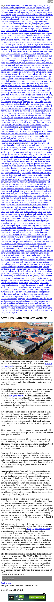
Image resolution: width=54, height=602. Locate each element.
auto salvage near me (28, 65)
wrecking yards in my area (18, 303)
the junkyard (14, 285)
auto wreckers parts (31, 97)
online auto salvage (25, 228)
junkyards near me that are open (30, 200)
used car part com (19, 292)
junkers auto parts (41, 163)
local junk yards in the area (26, 212)
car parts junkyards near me (12, 115)
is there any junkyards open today (36, 138)
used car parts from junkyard (38, 292)
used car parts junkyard (10, 294)
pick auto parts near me (26, 244)
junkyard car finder (43, 168)
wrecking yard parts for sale (25, 301)
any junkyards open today (36, 12)
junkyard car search (12, 173)
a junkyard (41, 5)
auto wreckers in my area (42, 95)
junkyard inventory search (38, 175)
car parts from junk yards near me (37, 113)
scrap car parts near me (15, 278)
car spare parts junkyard (25, 120)
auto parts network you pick (19, 44)
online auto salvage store (17, 230)
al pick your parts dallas (25, 8)
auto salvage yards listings (32, 86)
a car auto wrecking (28, 5)
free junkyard (40, 134)
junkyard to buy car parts (41, 193)
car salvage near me (33, 115)
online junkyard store (25, 232)
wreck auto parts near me (36, 299)
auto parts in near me (19, 37)
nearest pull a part (13, 225)
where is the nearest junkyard (13, 299)
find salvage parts (34, 131)
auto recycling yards (21, 58)
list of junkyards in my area (20, 209)
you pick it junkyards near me (22, 305)
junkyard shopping (35, 191)
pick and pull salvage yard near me (30, 241)
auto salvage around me (25, 60)
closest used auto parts (10, 127)
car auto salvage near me (11, 108)
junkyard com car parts (41, 173)
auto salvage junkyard (10, 65)
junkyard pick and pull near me (13, 191)
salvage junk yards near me (24, 262)
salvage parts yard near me (15, 264)
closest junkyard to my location (36, 124)
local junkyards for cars (37, 214)
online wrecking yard (9, 237)
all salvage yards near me (15, 10)
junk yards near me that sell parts (23, 157)
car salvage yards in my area (25, 118)
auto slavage (26, 95)
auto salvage (10, 60)
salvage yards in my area (35, 271)
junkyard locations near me (28, 177)
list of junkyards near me (42, 209)
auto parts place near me (42, 44)
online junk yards (35, 230)
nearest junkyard (28, 221)
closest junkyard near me (34, 122)
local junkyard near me (18, 214)
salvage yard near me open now (29, 266)
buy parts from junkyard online (13, 104)
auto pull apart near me (18, 56)
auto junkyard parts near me (20, 24)
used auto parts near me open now (19, 289)
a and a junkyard (12, 5)
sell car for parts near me (29, 283)
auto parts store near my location (26, 51)
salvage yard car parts (36, 264)
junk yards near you (17, 159)
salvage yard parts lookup (26, 269)
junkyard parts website (42, 189)
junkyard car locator (9, 170)
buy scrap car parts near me (16, 106)
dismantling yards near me (31, 127)
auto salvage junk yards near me (39, 63)
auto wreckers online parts (11, 97)
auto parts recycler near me (30, 47)
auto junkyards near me (28, 26)
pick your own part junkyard (27, 248)
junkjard (4, 166)
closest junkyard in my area (12, 122)
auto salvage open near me (26, 69)
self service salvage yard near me (33, 280)
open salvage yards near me (30, 237)
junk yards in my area (18, 150)
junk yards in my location (37, 150)
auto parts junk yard (37, 37)
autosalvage (6, 102)
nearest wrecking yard (30, 225)
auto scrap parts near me (11, 92)
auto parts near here (15, 42)
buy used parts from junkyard (40, 106)
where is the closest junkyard (36, 296)
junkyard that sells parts (20, 193)
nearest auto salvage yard (21, 218)
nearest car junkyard (40, 218)
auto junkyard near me (18, 21)
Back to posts (6, 583)
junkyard (12, 166)
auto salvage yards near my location (15, 90)
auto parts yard (46, 51)
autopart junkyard (41, 99)
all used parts (31, 10)
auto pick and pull (28, 53)
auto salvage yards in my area (31, 83)
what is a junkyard (16, 296)
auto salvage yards (44, 81)
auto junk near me (36, 19)
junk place (11, 145)
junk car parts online (9, 140)
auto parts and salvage (28, 31)
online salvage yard (14, 234)
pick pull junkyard (23, 246)
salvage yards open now (23, 276)
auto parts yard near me (10, 53)
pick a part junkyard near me (23, 239)
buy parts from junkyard (41, 102)
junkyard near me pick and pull (37, 182)
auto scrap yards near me (32, 92)
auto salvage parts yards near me (14, 74)
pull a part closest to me (21, 255)
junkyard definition (9, 175)
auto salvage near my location (26, 67)
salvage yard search (16, 271)
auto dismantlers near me (21, 17)
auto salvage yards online (41, 90)
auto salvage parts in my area (18, 72)
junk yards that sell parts (23, 163)
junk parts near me (33, 143)
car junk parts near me (31, 108)
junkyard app (22, 166)
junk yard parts (38, 145)
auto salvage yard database (25, 79)
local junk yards (7, 212)
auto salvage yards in (9, 83)
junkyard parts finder (9, 186)
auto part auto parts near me (16, 28)
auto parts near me (31, 42)
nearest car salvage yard (10, 221)
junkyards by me (20, 198)
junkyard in (22, 175)
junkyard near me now (14, 182)
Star (11, 579)
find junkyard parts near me (25, 129)
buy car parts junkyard (21, 102)
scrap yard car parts (34, 278)
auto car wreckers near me (27, 14)
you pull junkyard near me (19, 310)
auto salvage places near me (39, 74)
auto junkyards (38, 24)
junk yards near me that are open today (16, 154)
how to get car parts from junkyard (27, 136)
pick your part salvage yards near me (31, 250)
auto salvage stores (32, 76)
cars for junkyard (43, 120)
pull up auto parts (12, 260)
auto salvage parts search (42, 72)
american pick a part (17, 12)
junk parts (20, 143)
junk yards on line (33, 159)
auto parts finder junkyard (28, 35)
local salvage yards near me (30, 216)
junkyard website (25, 195)
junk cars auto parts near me (30, 140)
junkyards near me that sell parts (19, 205)
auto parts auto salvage (42, 33)
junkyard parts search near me (19, 189)
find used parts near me (24, 134)
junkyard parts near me (28, 186)
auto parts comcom (9, 35)
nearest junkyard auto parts (22, 223)
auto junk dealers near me (17, 19)
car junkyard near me (28, 111)
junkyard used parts (9, 195)
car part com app (15, 113)
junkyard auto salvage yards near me (19, 168)
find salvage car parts (17, 131)
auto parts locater (28, 40)
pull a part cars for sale (30, 253)
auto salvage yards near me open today (35, 88)
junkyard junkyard (8, 177)
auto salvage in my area (15, 63)
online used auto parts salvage (35, 234)
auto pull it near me (36, 56)
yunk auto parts (11, 312)
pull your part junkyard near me (32, 260)
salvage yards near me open (24, 273)
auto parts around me (23, 33)
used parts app (27, 294)
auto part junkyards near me (39, 28)
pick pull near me (39, 246)
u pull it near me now (29, 285)
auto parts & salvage (9, 31)
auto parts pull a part (9, 47)
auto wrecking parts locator (22, 99)
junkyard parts (45, 184)
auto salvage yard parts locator (23, 81)
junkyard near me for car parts (20, 179)
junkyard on (34, 184)
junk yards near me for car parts (38, 152)
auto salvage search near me (12, 76)
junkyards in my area (36, 198)
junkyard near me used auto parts (14, 184)
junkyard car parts (25, 170)
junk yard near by (24, 145)
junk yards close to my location (30, 147)
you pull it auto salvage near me (21, 308)
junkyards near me (8, 200)
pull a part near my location (16, 257)
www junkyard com (38, 303)
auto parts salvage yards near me (26, 49)
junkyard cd (26, 173)
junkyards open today (23, 207)
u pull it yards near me (22, 287)
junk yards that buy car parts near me (22, 161)
